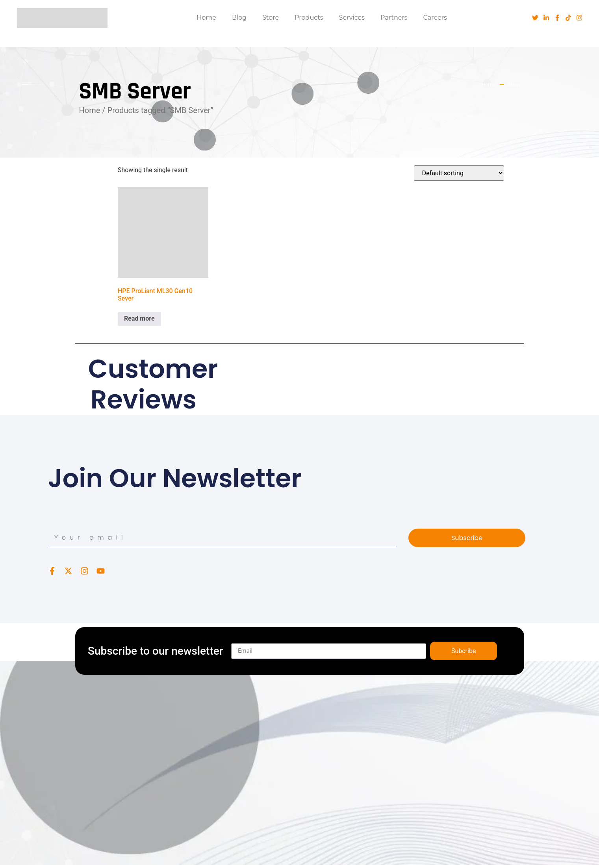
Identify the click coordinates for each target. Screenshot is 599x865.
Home (206, 17)
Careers (435, 17)
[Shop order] (459, 173)
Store (270, 17)
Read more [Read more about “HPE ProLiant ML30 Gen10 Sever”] (139, 318)
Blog (239, 17)
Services (352, 17)
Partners (394, 17)
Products (309, 17)
